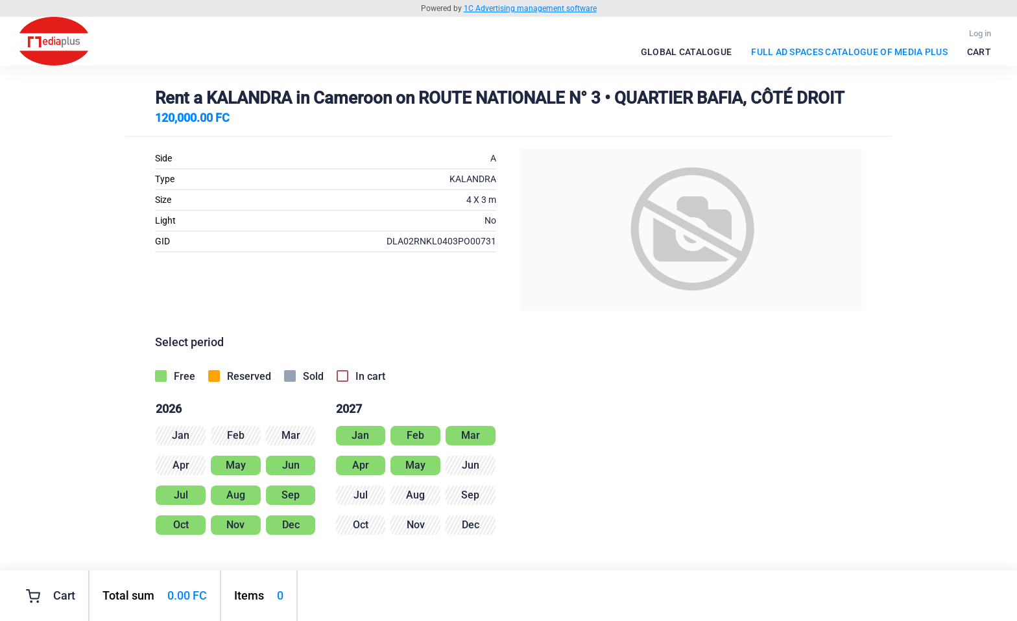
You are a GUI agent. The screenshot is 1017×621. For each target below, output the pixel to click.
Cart (979, 52)
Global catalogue (686, 52)
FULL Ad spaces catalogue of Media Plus (849, 52)
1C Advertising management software (530, 8)
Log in (980, 33)
